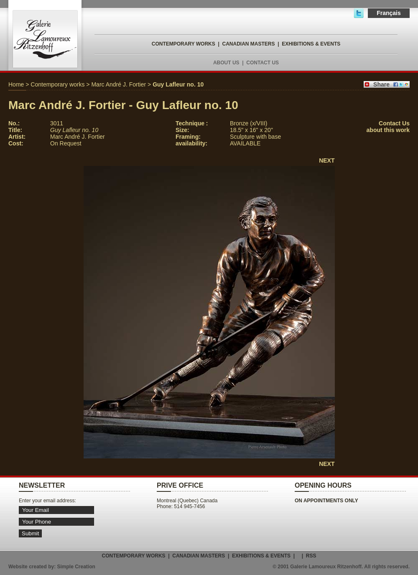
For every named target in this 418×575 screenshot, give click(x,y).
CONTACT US (262, 63)
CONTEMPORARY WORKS (183, 44)
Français (389, 13)
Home (16, 84)
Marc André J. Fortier (118, 84)
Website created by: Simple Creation (51, 567)
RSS (311, 556)
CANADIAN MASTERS (248, 44)
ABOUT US (226, 63)
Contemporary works (57, 84)
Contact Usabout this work (388, 126)
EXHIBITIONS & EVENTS (311, 44)
